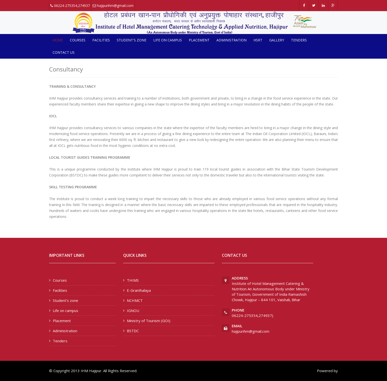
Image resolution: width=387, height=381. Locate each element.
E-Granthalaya (139, 290)
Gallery (276, 40)
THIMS (133, 280)
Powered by (327, 370)
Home (58, 40)
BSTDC (133, 330)
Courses (77, 40)
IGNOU (133, 310)
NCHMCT (135, 300)
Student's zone (131, 40)
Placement (199, 40)
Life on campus (167, 40)
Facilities (101, 40)
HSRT (257, 40)
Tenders (299, 40)
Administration (231, 40)
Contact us (64, 52)
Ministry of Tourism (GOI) (148, 320)
